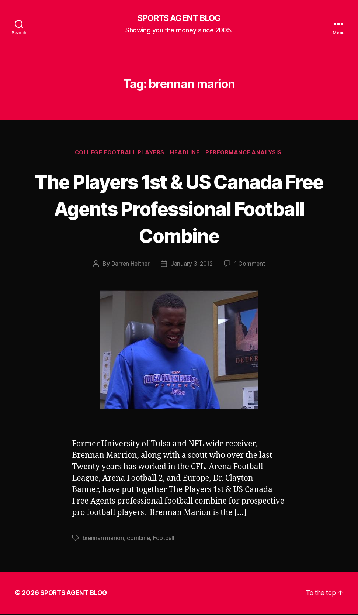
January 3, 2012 (192, 265)
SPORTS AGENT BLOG (178, 18)
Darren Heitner (129, 265)
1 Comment (251, 265)
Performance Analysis (246, 153)
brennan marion (104, 539)
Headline (185, 153)
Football (165, 539)
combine (139, 539)
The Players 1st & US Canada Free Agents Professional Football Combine (179, 209)
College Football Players (118, 153)
